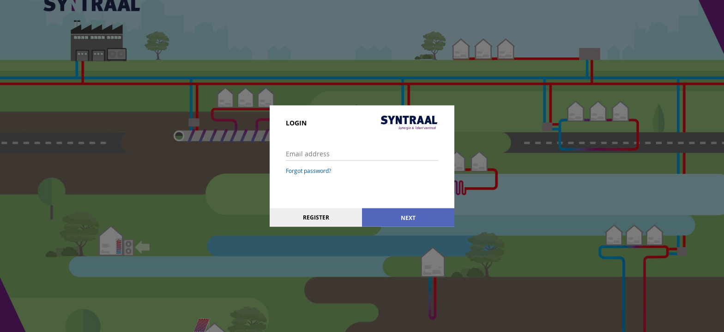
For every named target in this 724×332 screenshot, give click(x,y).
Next (408, 217)
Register (316, 217)
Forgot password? (308, 170)
